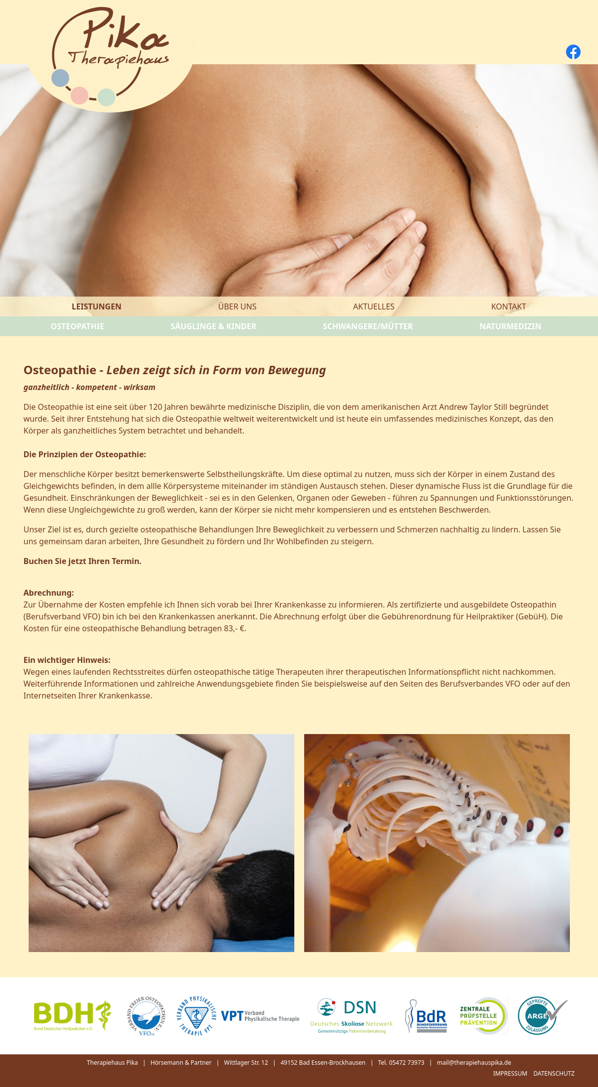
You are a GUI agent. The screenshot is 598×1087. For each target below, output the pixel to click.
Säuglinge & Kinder (214, 326)
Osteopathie (77, 326)
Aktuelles (374, 306)
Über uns (237, 306)
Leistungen (96, 306)
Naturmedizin (510, 326)
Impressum (510, 1073)
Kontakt (508, 306)
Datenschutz (553, 1073)
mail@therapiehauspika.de (474, 1062)
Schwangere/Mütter (368, 326)
